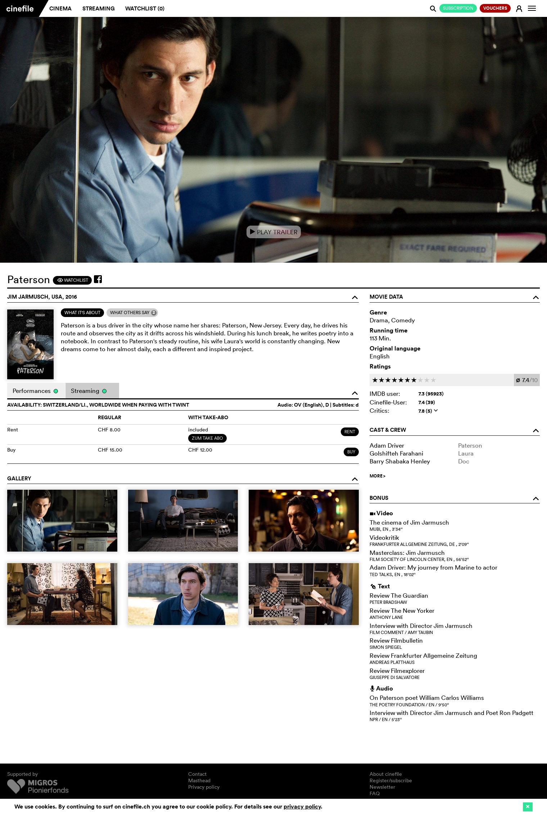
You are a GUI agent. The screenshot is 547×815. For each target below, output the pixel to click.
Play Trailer (274, 232)
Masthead (199, 780)
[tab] (82, 312)
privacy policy (302, 806)
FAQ (375, 793)
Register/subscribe (391, 780)
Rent (349, 432)
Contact (197, 774)
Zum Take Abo (207, 438)
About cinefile (386, 774)
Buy (351, 452)
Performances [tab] (35, 390)
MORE (377, 476)
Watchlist (72, 280)
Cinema (60, 8)
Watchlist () (144, 8)
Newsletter (382, 787)
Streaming (98, 8)
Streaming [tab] (89, 390)
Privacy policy (204, 787)
